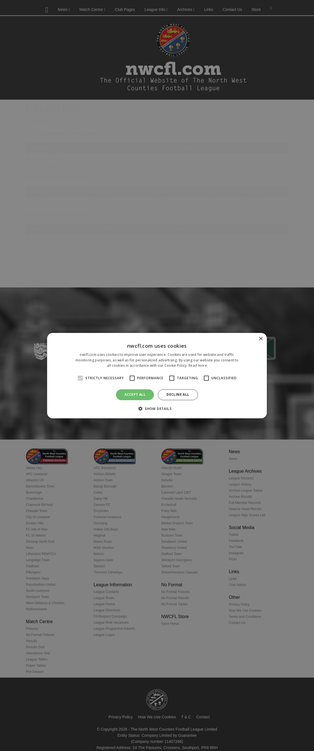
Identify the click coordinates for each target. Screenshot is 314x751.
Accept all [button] (135, 394)
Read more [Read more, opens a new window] (198, 365)
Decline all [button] (177, 394)
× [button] (261, 339)
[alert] (157, 375)
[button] (157, 408)
